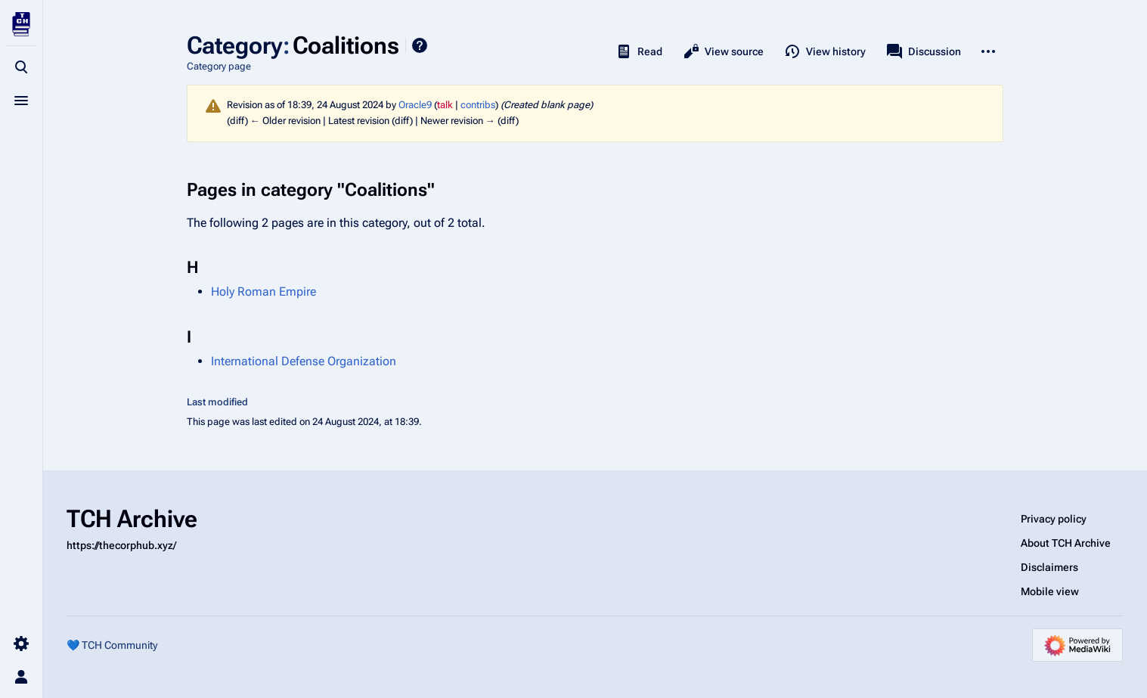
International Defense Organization (303, 361)
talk (445, 104)
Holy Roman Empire (263, 291)
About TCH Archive (1066, 543)
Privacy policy (1054, 519)
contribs (477, 104)
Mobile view (1050, 591)
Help (419, 45)
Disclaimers (1049, 567)
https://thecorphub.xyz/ (121, 545)
